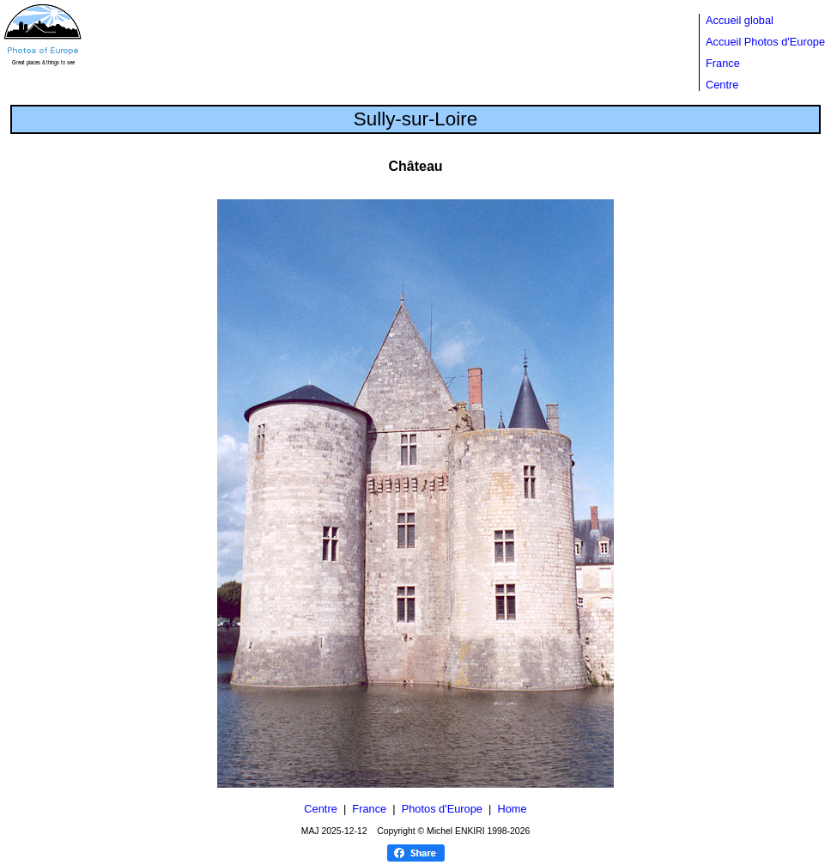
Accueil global (739, 20)
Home (511, 808)
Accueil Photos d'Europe (765, 41)
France (723, 63)
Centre (722, 84)
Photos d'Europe (442, 808)
